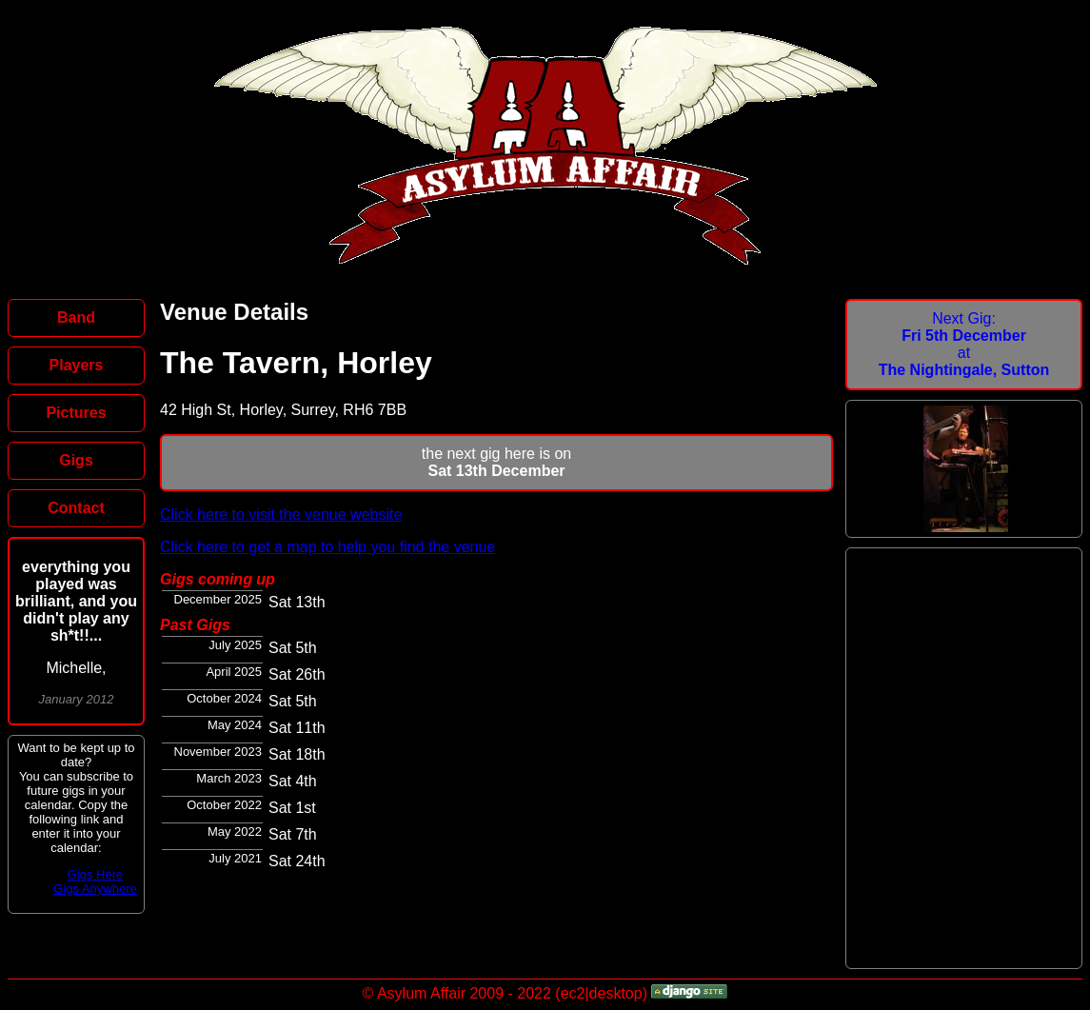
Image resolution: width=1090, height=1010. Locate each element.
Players (77, 365)
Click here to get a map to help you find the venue (327, 547)
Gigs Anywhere (94, 888)
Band (76, 317)
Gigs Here (96, 874)
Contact (76, 508)
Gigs (76, 460)
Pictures (76, 413)
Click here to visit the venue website (281, 514)
